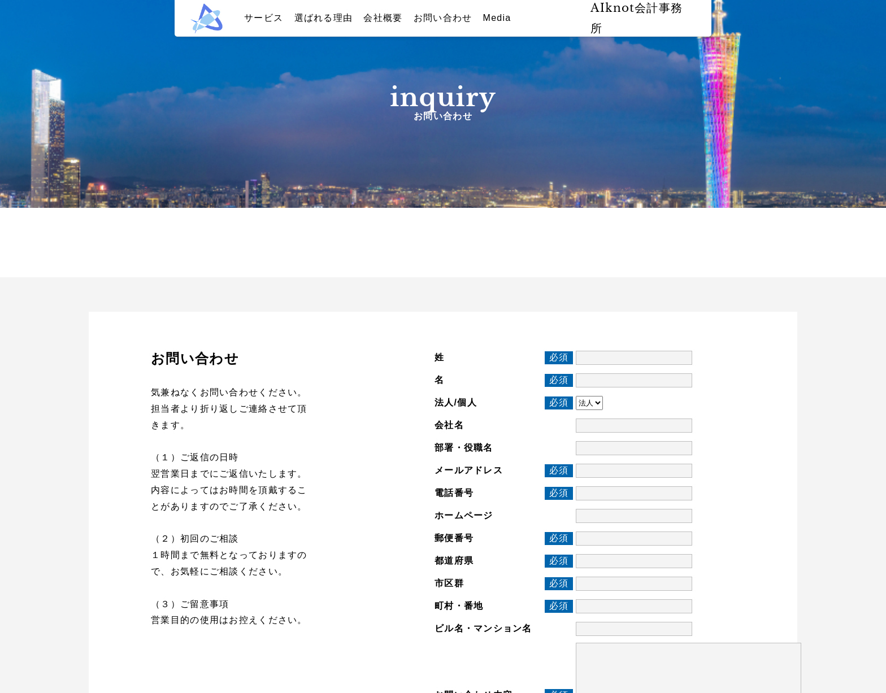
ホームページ (464, 515)
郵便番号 (454, 538)
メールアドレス (469, 470)
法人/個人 (456, 402)
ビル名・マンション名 (483, 628)
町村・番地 (459, 606)
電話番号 (454, 493)
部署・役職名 (464, 447)
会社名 (449, 425)
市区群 (449, 583)
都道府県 (454, 560)
